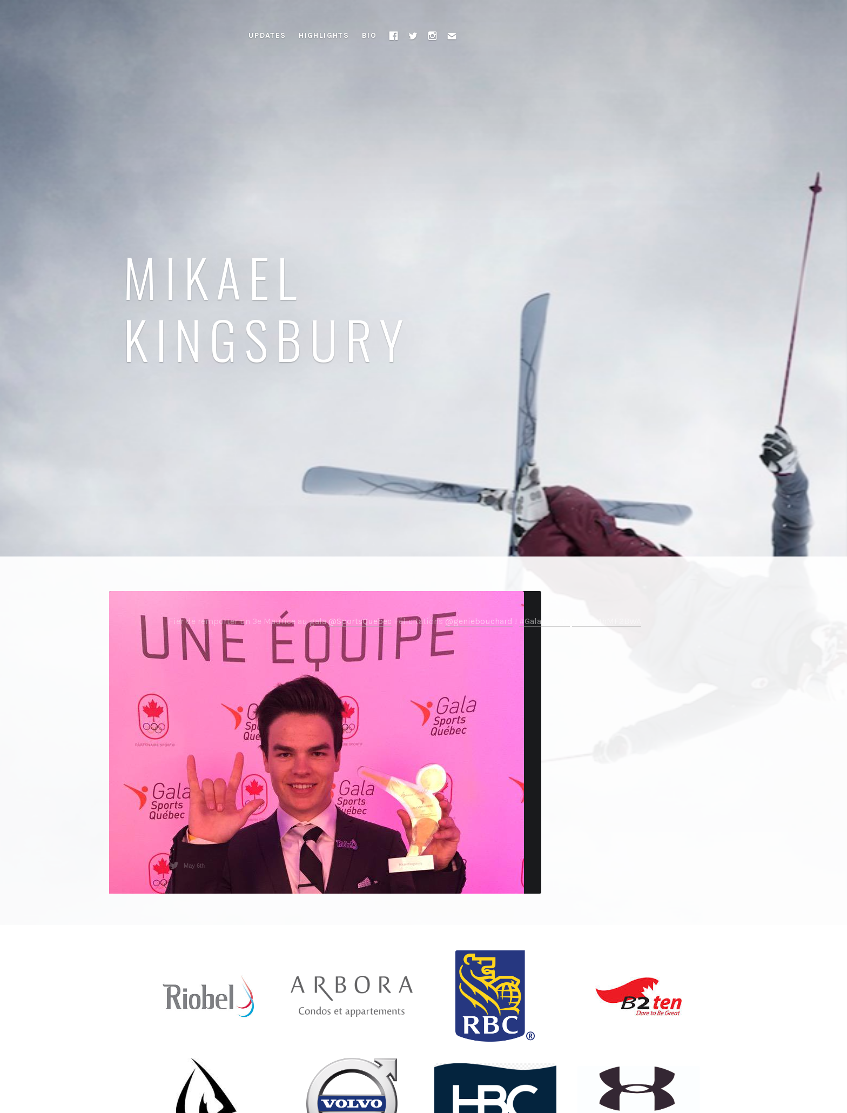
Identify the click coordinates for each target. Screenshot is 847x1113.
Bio (369, 35)
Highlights (324, 35)
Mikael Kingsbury (267, 307)
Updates (267, 35)
